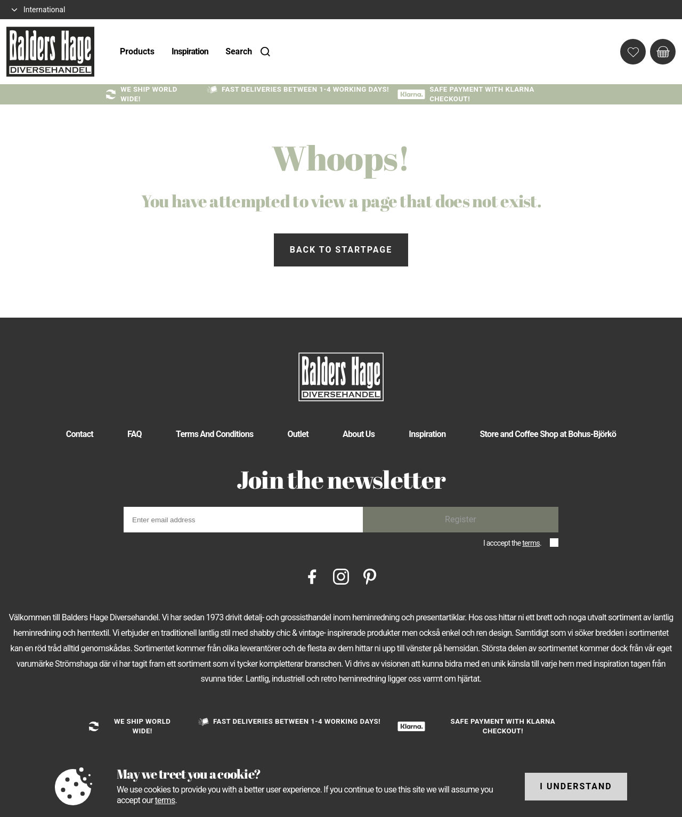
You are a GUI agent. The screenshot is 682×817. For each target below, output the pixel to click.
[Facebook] (312, 576)
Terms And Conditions (215, 434)
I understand (576, 786)
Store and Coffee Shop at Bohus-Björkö (548, 434)
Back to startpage (341, 250)
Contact (79, 434)
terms (531, 543)
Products (137, 51)
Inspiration (190, 51)
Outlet (297, 434)
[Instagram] (341, 576)
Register (460, 519)
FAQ (134, 434)
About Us (359, 434)
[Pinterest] (370, 576)
